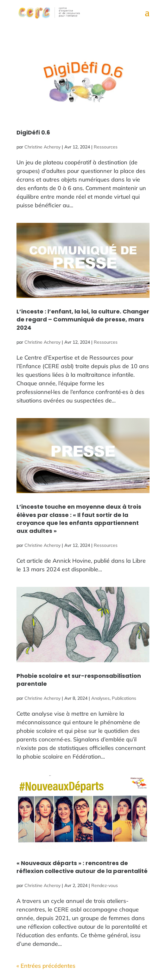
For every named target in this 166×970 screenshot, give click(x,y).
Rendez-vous (104, 885)
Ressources (106, 147)
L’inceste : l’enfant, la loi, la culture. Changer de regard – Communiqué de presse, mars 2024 (82, 319)
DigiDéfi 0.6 (33, 132)
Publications (124, 698)
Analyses (100, 698)
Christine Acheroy (42, 147)
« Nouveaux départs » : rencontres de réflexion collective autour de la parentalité (82, 867)
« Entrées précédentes (45, 965)
